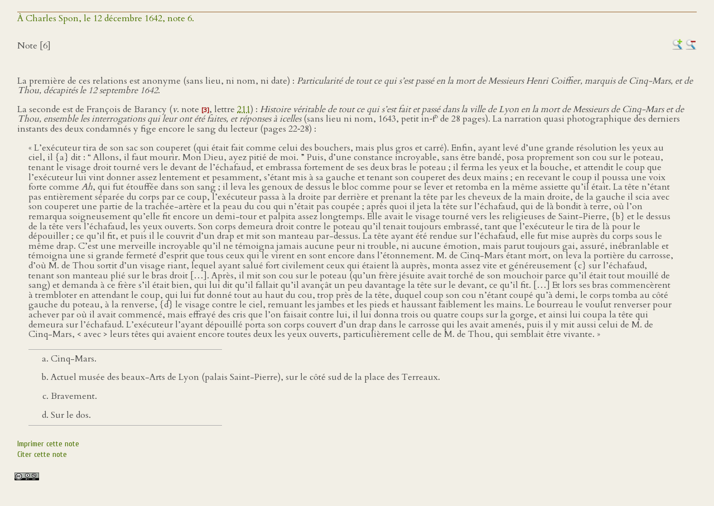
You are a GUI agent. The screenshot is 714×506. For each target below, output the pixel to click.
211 (243, 109)
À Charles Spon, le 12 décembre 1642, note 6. (105, 18)
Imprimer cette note (48, 444)
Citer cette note (42, 454)
